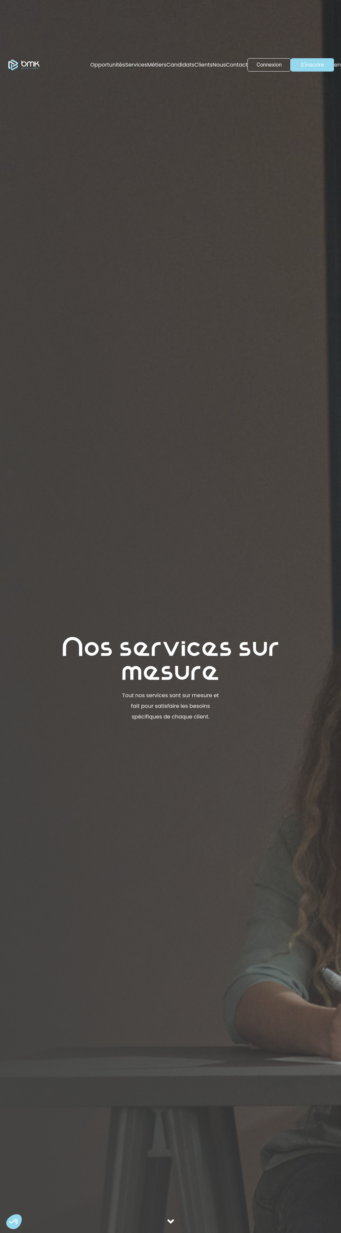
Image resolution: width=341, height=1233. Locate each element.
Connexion (269, 65)
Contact (236, 65)
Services (136, 65)
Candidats (180, 65)
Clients (203, 65)
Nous (219, 65)
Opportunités (107, 65)
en (337, 65)
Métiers (157, 65)
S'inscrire (312, 65)
